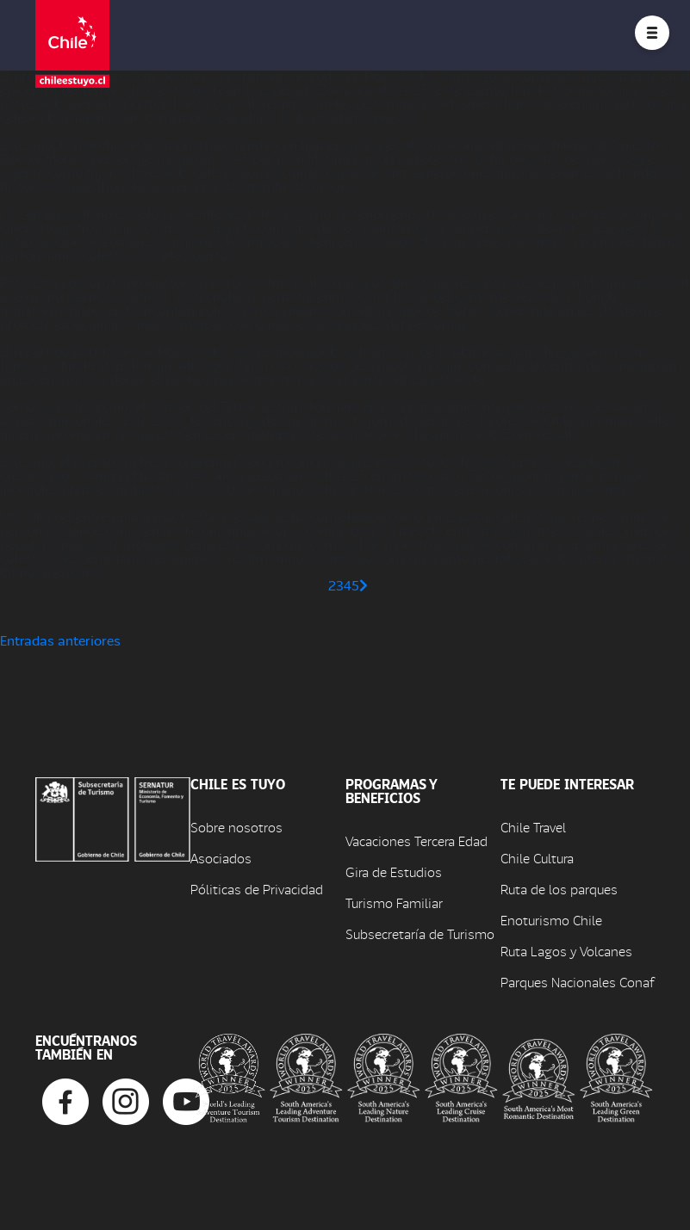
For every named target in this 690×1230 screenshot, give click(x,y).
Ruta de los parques (559, 889)
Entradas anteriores (60, 640)
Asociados (221, 858)
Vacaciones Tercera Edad (416, 840)
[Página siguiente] (363, 585)
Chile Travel (533, 827)
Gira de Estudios (393, 871)
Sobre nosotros (236, 827)
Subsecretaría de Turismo (419, 933)
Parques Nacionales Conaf (577, 982)
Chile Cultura (537, 858)
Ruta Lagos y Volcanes (566, 951)
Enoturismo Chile (551, 920)
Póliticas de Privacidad (256, 889)
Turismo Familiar (394, 902)
